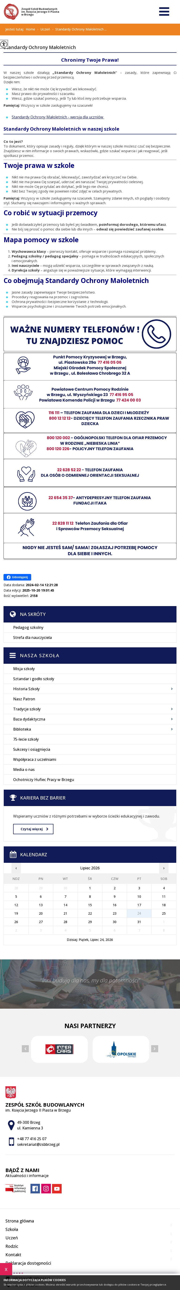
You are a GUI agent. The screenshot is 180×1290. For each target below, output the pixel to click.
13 (41, 905)
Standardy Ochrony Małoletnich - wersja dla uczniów (58, 117)
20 (41, 913)
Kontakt (13, 1254)
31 (139, 922)
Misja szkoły (24, 668)
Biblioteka (22, 729)
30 (114, 922)
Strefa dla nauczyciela (32, 637)
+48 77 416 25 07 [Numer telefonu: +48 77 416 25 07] (31, 1138)
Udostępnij (17, 577)
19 (16, 913)
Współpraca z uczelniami (34, 759)
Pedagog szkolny (28, 627)
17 (139, 905)
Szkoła (11, 1229)
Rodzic (11, 1246)
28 (65, 922)
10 (139, 896)
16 (114, 905)
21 (65, 913)
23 (114, 913)
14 (65, 905)
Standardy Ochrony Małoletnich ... (78, 29)
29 (90, 922)
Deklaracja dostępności (28, 1263)
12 (16, 905)
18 (164, 905)
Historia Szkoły (26, 688)
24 (139, 913)
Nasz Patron (24, 699)
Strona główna (19, 1220)
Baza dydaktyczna (29, 719)
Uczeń (42, 29)
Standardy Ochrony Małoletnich (40, 47)
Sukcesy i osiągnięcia (31, 749)
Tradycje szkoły (27, 709)
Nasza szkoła (40, 655)
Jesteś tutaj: (15, 29)
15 (90, 905)
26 (16, 922)
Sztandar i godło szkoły (33, 678)
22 (90, 913)
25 (164, 913)
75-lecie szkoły (26, 739)
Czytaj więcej (34, 829)
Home (30, 29)
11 (164, 896)
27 (41, 922)
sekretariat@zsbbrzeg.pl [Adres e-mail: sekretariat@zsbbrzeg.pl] (38, 1144)
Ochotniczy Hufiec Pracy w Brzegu (43, 779)
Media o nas (24, 769)
